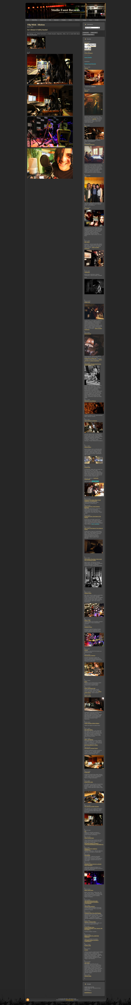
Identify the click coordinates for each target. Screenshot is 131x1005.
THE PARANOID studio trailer (91, 901)
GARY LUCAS (87, 695)
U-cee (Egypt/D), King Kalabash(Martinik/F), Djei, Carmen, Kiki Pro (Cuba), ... (93, 928)
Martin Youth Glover (88, 890)
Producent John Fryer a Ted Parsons (92, 913)
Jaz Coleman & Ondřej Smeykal (91, 806)
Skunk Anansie (87, 333)
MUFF (85, 681)
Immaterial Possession (89, 144)
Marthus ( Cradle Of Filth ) (90, 921)
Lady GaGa (87, 962)
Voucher (86, 68)
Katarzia (86, 90)
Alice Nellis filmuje (88, 729)
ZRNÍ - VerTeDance (88, 739)
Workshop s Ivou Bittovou (90, 400)
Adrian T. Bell (87, 620)
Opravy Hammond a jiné (89, 688)
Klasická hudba (87, 976)
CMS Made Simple (69, 999)
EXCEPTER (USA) (88, 782)
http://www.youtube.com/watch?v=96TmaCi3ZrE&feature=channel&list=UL (93, 844)
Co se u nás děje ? (88, 53)
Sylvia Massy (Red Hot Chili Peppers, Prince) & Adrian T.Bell (92, 364)
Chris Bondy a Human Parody (91, 748)
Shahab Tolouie (87, 593)
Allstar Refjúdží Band (89, 838)
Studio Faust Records (65, 10)
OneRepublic (87, 467)
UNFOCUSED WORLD (89, 906)
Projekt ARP (87, 772)
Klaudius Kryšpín (88, 627)
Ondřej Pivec (87, 302)
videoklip (94, 118)
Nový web (86, 43)
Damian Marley (87, 447)
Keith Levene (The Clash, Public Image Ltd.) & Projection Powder (93, 560)
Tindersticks (87, 272)
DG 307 (86, 650)
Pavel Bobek (87, 855)
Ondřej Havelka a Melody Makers (91, 723)
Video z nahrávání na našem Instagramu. (93, 360)
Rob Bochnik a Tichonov (89, 655)
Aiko (85, 126)
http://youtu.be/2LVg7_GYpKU (91, 745)
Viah (85, 176)
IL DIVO (86, 949)
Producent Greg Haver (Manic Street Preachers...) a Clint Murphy (92, 500)
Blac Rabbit (87, 242)
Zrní (85, 831)
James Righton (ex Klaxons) (90, 420)
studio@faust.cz (88, 992)
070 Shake (86, 208)
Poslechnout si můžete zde (90, 358)
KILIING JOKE (87, 945)
